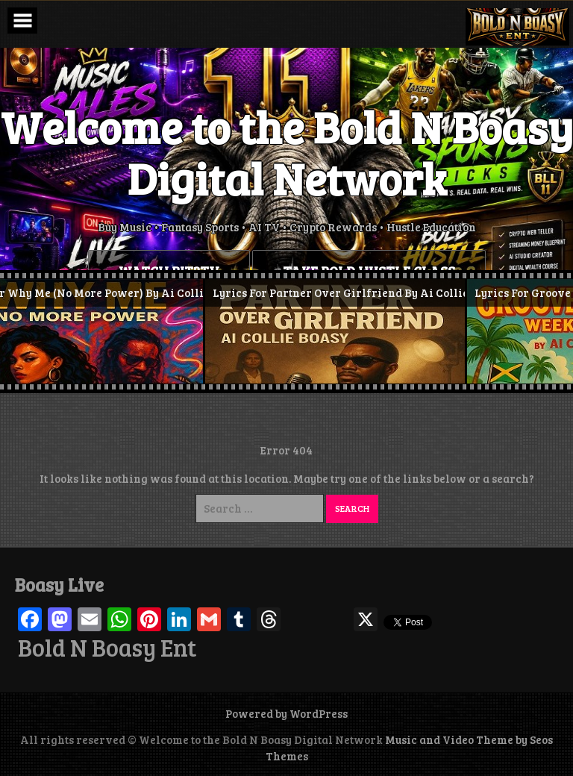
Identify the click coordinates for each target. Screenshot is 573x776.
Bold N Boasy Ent (107, 648)
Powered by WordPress (286, 713)
